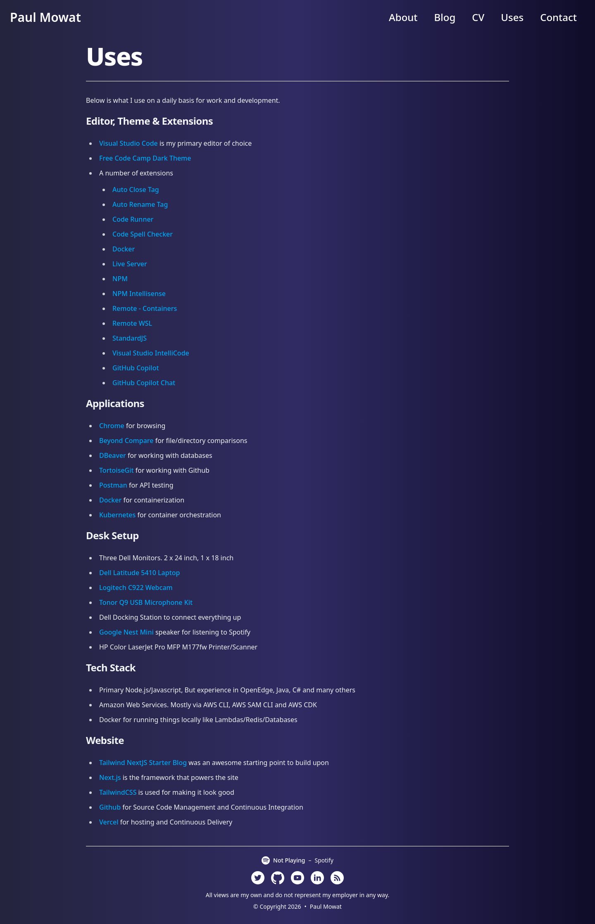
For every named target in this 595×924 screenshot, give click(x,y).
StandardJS (129, 338)
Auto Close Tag (135, 189)
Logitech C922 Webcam (136, 587)
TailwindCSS (117, 792)
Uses (512, 17)
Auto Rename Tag (140, 204)
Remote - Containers (144, 308)
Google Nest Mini (126, 632)
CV (478, 17)
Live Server (129, 263)
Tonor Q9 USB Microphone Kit (146, 602)
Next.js (110, 777)
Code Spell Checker (142, 234)
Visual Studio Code (128, 143)
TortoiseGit (116, 470)
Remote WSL (132, 323)
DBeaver (112, 455)
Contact (558, 17)
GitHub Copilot (135, 367)
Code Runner (132, 219)
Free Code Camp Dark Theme (145, 158)
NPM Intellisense (139, 293)
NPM (120, 278)
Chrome (111, 425)
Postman (113, 485)
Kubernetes (117, 514)
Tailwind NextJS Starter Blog (143, 762)
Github (110, 807)
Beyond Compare (126, 440)
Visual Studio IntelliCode (150, 353)
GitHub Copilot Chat (143, 382)
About (403, 17)
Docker (123, 249)
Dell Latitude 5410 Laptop (139, 572)
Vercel (109, 822)
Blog (445, 17)
